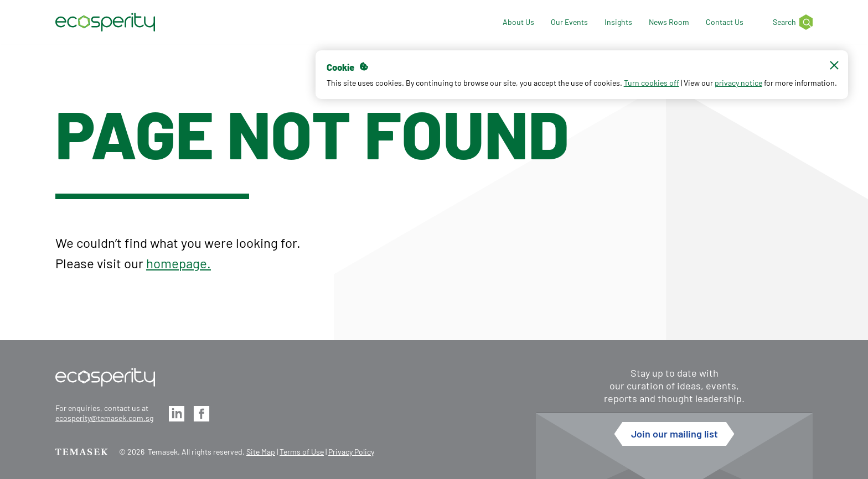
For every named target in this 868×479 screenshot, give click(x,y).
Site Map (260, 451)
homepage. (178, 263)
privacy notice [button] (731, 87)
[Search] (786, 22)
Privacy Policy (351, 451)
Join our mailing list (674, 434)
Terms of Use (302, 451)
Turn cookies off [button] (643, 87)
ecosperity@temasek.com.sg (104, 418)
